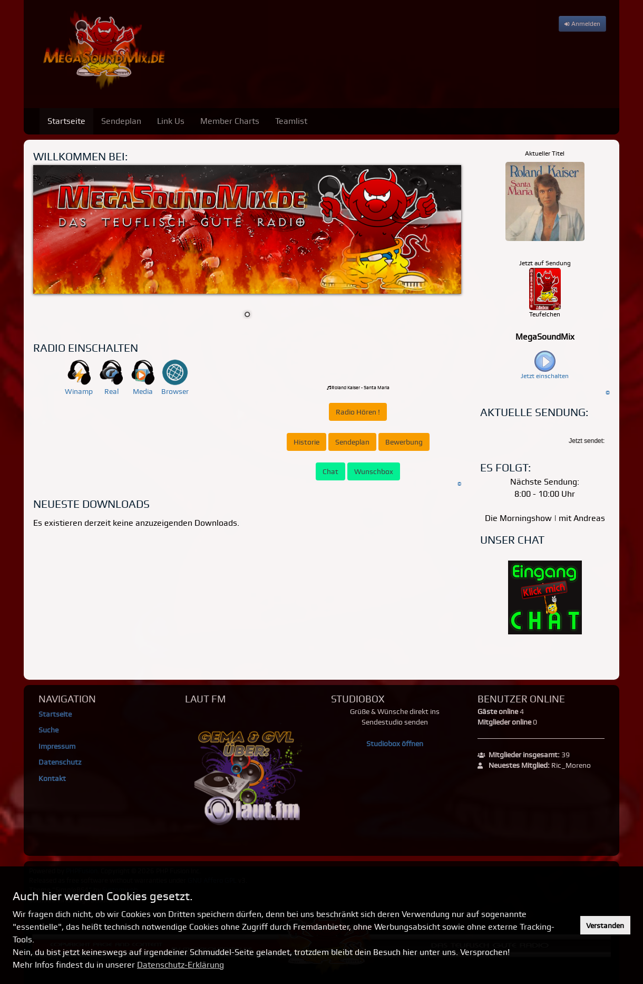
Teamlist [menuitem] (291, 121)
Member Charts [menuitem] (229, 121)
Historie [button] (306, 442)
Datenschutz (59, 762)
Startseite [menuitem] (66, 121)
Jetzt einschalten (545, 376)
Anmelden (582, 23)
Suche (48, 730)
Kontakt (52, 778)
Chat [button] (330, 471)
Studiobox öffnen (394, 743)
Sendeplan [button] (352, 442)
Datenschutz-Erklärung (180, 965)
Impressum (56, 746)
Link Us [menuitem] (170, 121)
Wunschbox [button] (373, 471)
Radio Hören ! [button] (358, 412)
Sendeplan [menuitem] (121, 121)
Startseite (55, 714)
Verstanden (605, 925)
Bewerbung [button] (404, 442)
